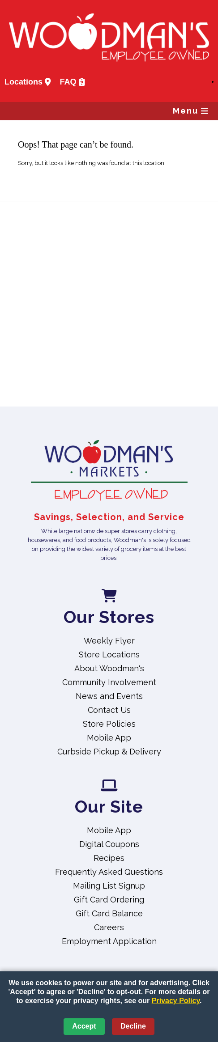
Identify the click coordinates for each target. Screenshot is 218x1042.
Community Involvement (109, 682)
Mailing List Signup (109, 885)
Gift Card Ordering (109, 899)
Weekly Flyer (109, 640)
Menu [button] (190, 110)
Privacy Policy (176, 1000)
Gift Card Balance (109, 913)
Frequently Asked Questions (109, 872)
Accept (84, 1026)
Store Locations (109, 654)
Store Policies (109, 724)
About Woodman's (109, 668)
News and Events (109, 696)
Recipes (109, 858)
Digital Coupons (109, 844)
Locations (27, 81)
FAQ (72, 81)
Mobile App (109, 737)
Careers (109, 927)
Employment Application (109, 941)
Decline (133, 1026)
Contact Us (109, 710)
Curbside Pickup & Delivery (109, 751)
